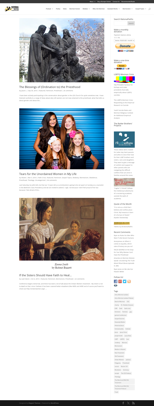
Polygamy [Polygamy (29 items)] (118, 363)
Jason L (23, 91)
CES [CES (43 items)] (128, 301)
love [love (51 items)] (127, 339)
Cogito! (116, 188)
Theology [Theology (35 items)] (117, 377)
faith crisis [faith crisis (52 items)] (127, 308)
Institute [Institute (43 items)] (128, 329)
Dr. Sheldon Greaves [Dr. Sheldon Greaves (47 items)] (127, 305)
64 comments (52, 180)
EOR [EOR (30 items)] (116, 308)
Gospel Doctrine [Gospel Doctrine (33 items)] (119, 319)
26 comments (68, 91)
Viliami (23, 178)
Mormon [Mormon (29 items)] (124, 342)
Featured (42, 91)
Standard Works (112, 9)
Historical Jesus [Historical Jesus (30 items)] (119, 325)
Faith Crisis (42, 178)
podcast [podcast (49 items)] (128, 360)
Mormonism (126, 9)
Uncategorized (40, 180)
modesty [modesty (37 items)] (117, 342)
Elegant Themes (34, 403)
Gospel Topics (139, 9)
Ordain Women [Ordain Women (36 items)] (119, 360)
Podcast (48, 9)
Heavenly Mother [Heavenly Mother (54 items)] (120, 322)
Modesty (76, 178)
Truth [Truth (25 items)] (116, 392)
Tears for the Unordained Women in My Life (48, 174)
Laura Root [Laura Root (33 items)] (128, 336)
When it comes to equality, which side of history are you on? (123, 243)
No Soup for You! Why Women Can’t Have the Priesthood (123, 252)
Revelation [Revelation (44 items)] (118, 370)
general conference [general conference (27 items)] (120, 315)
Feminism (49, 91)
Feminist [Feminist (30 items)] (124, 312)
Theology (31, 180)
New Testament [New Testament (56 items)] (119, 353)
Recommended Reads (128, 1)
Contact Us (116, 1)
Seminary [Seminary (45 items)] (126, 370)
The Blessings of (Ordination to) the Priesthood (49, 87)
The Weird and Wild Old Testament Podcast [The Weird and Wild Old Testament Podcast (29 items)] (122, 387)
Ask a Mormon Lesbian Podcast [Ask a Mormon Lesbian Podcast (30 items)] (124, 298)
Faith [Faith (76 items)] (120, 308)
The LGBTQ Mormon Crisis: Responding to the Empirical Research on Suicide (124, 102)
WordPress (55, 403)
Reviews (85, 9)
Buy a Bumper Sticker (104, 1)
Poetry (58, 9)
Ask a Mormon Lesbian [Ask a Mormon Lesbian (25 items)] (121, 295)
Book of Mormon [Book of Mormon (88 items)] (120, 301)
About (91, 1)
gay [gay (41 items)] (131, 312)
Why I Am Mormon (99, 9)
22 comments (79, 279)
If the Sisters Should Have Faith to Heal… (45, 275)
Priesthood (58, 91)
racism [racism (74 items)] (117, 366)
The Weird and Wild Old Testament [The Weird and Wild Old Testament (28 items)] (122, 381)
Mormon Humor (74, 9)
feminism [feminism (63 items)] (117, 312)
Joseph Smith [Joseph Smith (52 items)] (118, 336)
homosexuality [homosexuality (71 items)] (119, 329)
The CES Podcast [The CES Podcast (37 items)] (126, 373)
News (65, 9)
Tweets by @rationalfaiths (123, 227)
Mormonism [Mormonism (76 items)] (118, 346)
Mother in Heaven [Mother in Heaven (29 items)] (120, 349)
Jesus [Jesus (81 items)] (116, 332)
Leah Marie (25, 279)
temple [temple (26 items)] (117, 373)
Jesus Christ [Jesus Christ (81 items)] (123, 332)
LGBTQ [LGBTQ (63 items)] (122, 339)
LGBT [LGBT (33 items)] (116, 339)
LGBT (122, 157)
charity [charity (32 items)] (117, 305)
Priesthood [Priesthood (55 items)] (126, 363)
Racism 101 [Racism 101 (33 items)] (124, 366)
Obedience (93, 178)
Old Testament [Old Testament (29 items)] (119, 356)
